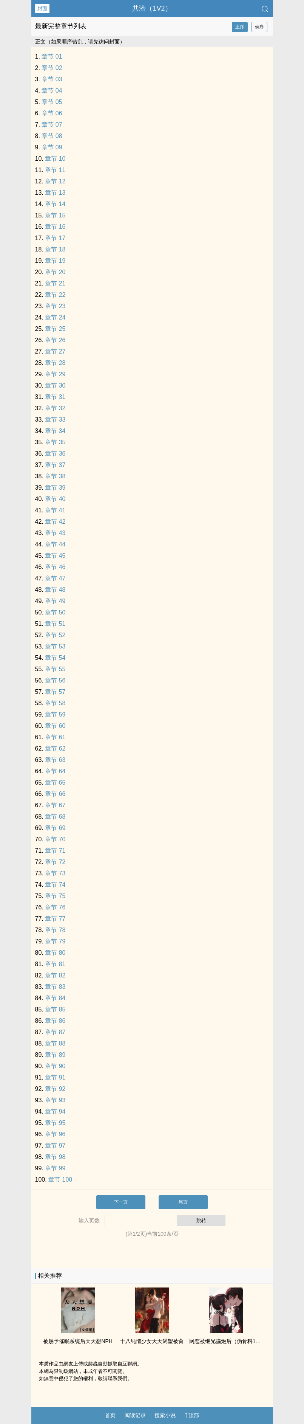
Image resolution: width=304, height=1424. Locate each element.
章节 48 (55, 589)
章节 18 (55, 249)
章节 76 (55, 907)
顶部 (192, 1415)
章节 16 (55, 226)
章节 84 (55, 998)
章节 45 (55, 555)
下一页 (121, 1202)
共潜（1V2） (151, 8)
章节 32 (55, 408)
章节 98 (55, 1157)
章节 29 (55, 374)
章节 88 (55, 1043)
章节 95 (55, 1123)
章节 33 (55, 419)
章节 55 (55, 669)
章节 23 (55, 306)
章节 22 (55, 295)
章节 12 (55, 181)
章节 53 (55, 646)
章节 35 (55, 442)
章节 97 (55, 1145)
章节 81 (55, 964)
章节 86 (55, 1021)
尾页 (183, 1202)
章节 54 (55, 658)
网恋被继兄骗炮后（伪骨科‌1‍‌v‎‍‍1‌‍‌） (228, 1341)
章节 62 (55, 748)
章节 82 (55, 975)
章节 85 (55, 1009)
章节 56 (55, 680)
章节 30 (55, 385)
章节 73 (55, 873)
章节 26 (55, 340)
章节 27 (55, 351)
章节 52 (55, 635)
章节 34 (55, 431)
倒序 (259, 26)
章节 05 (52, 102)
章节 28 (55, 363)
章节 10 (55, 158)
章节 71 (55, 850)
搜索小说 (165, 1415)
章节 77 (55, 918)
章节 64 (55, 771)
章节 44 (55, 544)
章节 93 (55, 1100)
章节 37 (55, 465)
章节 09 (52, 147)
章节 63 (55, 760)
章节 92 (55, 1089)
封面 (42, 8)
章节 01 (52, 56)
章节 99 (55, 1168)
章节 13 (55, 192)
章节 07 (52, 124)
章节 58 (55, 703)
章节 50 (55, 612)
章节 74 (55, 884)
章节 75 (55, 896)
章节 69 (55, 828)
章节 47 (55, 578)
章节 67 (55, 805)
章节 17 (55, 238)
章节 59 (55, 714)
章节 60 (55, 726)
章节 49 (55, 601)
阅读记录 (135, 1415)
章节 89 (55, 1055)
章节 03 (52, 79)
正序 (239, 26)
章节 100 (60, 1179)
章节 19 (55, 260)
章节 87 (55, 1032)
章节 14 (55, 204)
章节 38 (55, 476)
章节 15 (55, 215)
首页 (110, 1415)
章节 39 (55, 487)
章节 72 (55, 862)
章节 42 (55, 521)
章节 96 (55, 1134)
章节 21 (55, 283)
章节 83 (55, 986)
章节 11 (55, 170)
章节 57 (55, 692)
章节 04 (52, 90)
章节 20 (55, 272)
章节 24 (55, 317)
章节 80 (55, 952)
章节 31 (55, 397)
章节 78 (55, 930)
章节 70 (55, 839)
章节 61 (55, 737)
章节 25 (55, 329)
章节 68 (55, 816)
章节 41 (55, 510)
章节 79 (55, 941)
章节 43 (55, 533)
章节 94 (55, 1111)
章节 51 (55, 623)
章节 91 (55, 1077)
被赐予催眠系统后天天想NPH (78, 1341)
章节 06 (52, 113)
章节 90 (55, 1066)
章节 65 (55, 782)
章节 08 (52, 136)
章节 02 (52, 68)
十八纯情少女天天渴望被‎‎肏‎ (152, 1341)
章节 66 (55, 794)
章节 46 (55, 567)
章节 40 (55, 499)
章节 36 (55, 453)
